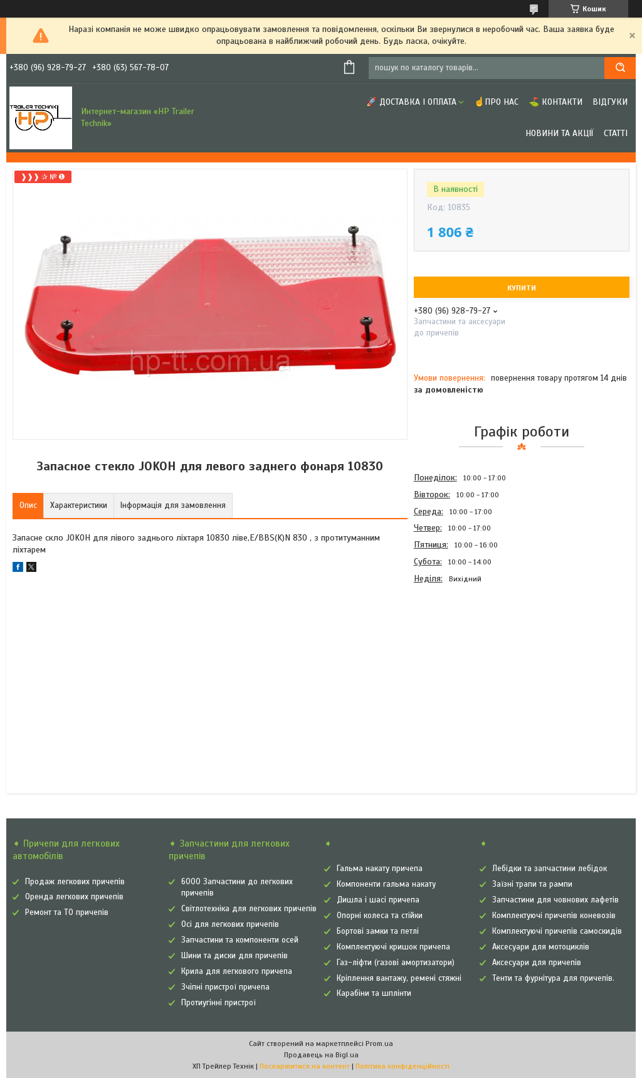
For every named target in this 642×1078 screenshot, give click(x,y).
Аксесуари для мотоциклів (540, 947)
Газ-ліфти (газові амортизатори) (396, 963)
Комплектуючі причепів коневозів (554, 916)
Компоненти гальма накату (386, 884)
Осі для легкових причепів (230, 924)
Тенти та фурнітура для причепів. (553, 978)
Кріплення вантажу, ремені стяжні (399, 978)
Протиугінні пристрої (218, 1003)
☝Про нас (496, 102)
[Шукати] (620, 68)
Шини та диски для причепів (234, 956)
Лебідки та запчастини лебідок (549, 869)
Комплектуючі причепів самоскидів (557, 931)
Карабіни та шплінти (374, 993)
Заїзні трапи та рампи (532, 884)
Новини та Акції (559, 133)
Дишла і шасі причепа (378, 900)
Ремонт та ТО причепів (66, 912)
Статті (616, 133)
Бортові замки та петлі (378, 931)
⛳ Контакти (555, 102)
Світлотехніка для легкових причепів (249, 909)
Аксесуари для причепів (536, 963)
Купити (521, 287)
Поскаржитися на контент (305, 1066)
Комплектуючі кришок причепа (393, 947)
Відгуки (610, 102)
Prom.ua (379, 1043)
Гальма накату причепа (380, 869)
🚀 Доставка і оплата (411, 102)
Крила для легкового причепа (236, 971)
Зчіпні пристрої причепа (225, 987)
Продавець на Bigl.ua (321, 1054)
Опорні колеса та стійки (380, 916)
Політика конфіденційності (402, 1066)
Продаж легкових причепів (75, 882)
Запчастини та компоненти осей (239, 940)
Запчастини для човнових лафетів (555, 900)
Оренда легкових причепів (74, 897)
